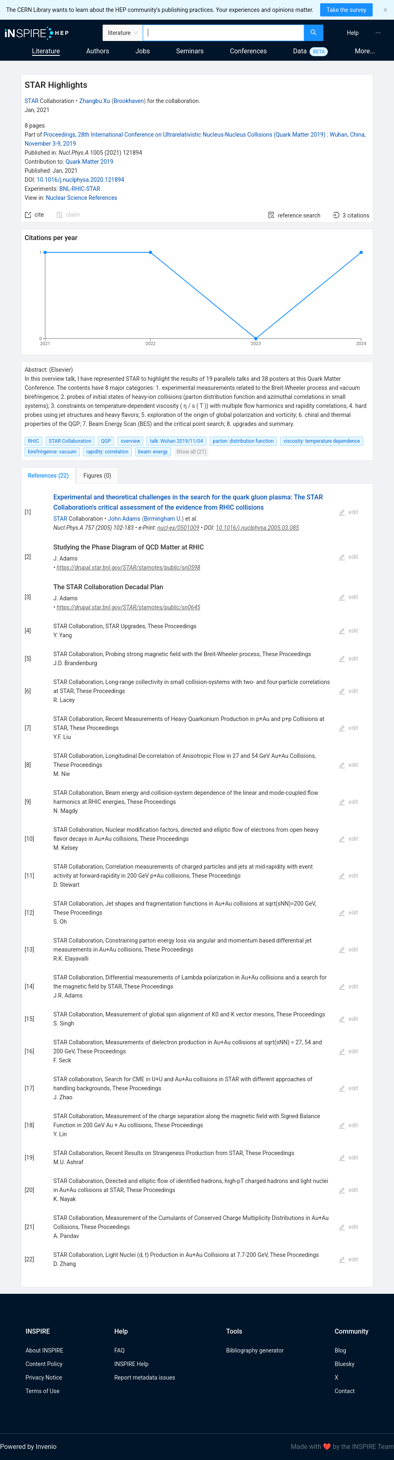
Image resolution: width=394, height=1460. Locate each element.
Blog (340, 1350)
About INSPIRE (44, 1350)
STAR (32, 101)
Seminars (190, 51)
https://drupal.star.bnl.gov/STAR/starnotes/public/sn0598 (128, 567)
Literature (46, 51)
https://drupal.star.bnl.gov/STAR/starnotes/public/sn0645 (128, 607)
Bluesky (344, 1364)
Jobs (142, 51)
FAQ (119, 1350)
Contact (344, 1391)
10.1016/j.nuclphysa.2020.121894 (80, 179)
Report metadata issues (144, 1377)
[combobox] (223, 33)
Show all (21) (191, 452)
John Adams (124, 518)
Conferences (248, 51)
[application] (197, 299)
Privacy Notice (43, 1377)
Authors (97, 51)
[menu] (359, 33)
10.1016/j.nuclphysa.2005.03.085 (257, 527)
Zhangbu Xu (94, 101)
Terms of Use (42, 1391)
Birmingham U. (163, 518)
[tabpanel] (197, 886)
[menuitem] (353, 33)
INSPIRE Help (131, 1364)
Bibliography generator (255, 1350)
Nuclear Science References (81, 198)
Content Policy (43, 1364)
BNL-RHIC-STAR (79, 188)
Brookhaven (129, 101)
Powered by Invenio (28, 1447)
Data (300, 51)
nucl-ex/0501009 (178, 527)
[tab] (48, 475)
